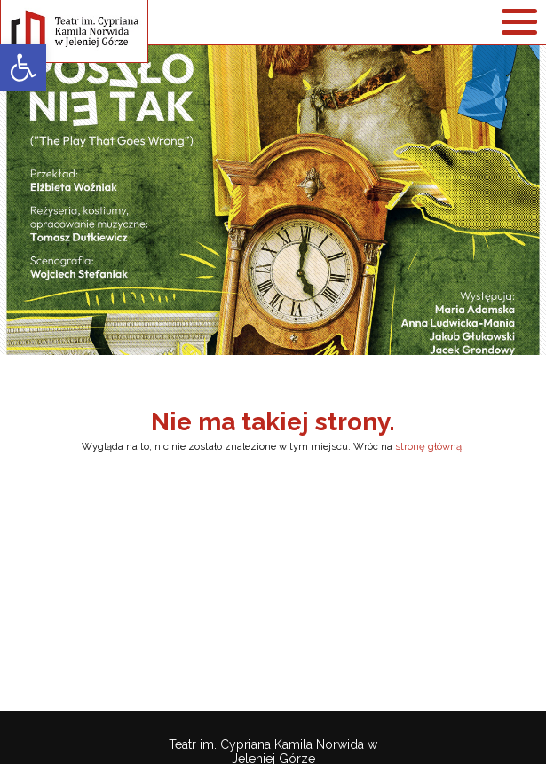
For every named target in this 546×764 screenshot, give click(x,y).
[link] (23, 67)
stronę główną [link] (428, 446)
